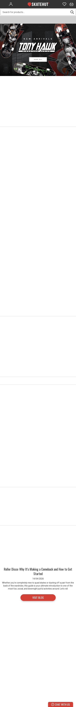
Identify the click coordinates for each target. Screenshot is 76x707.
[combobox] (35, 12)
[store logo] (38, 4)
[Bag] (71, 4)
